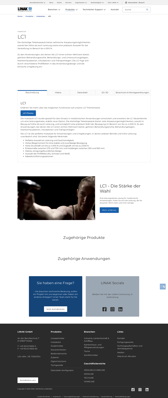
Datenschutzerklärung (90, 396)
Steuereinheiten (58, 350)
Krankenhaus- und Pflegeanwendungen (94, 346)
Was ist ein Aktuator (126, 356)
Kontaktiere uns (28, 380)
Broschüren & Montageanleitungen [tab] (132, 92)
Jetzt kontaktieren (55, 309)
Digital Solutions (58, 361)
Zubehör (55, 357)
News (51, 2)
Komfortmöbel (91, 355)
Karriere (69, 2)
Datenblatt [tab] (82, 92)
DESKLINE (89, 374)
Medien (120, 352)
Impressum (57, 396)
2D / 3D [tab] (105, 92)
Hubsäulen (56, 342)
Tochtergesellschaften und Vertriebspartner (129, 347)
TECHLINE (89, 378)
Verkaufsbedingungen (122, 396)
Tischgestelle (57, 365)
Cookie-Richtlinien (43, 396)
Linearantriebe (57, 338)
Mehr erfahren (109, 210)
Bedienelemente (59, 354)
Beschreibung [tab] (32, 92)
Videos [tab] (58, 92)
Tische (87, 351)
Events (59, 2)
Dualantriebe (57, 346)
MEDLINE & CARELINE (94, 370)
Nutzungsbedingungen (72, 396)
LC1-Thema (28, 113)
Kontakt (121, 338)
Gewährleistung (106, 396)
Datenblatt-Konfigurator (62, 370)
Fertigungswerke (125, 342)
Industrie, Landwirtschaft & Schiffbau (96, 339)
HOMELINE (89, 381)
